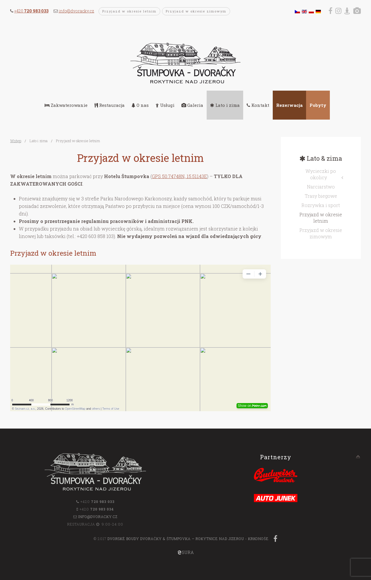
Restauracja (109, 105)
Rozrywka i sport (320, 205)
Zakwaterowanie (66, 105)
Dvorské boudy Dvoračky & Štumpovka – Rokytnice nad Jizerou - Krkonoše (188, 538)
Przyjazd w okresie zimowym (196, 11)
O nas (140, 105)
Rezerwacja (289, 105)
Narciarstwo (321, 187)
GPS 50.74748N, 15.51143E (179, 176)
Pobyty (318, 105)
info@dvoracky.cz (76, 11)
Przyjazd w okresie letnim (129, 11)
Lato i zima (225, 105)
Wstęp (15, 140)
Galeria (192, 105)
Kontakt (258, 105)
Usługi (165, 105)
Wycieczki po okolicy (320, 174)
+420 (31, 11)
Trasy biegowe (321, 196)
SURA (185, 552)
